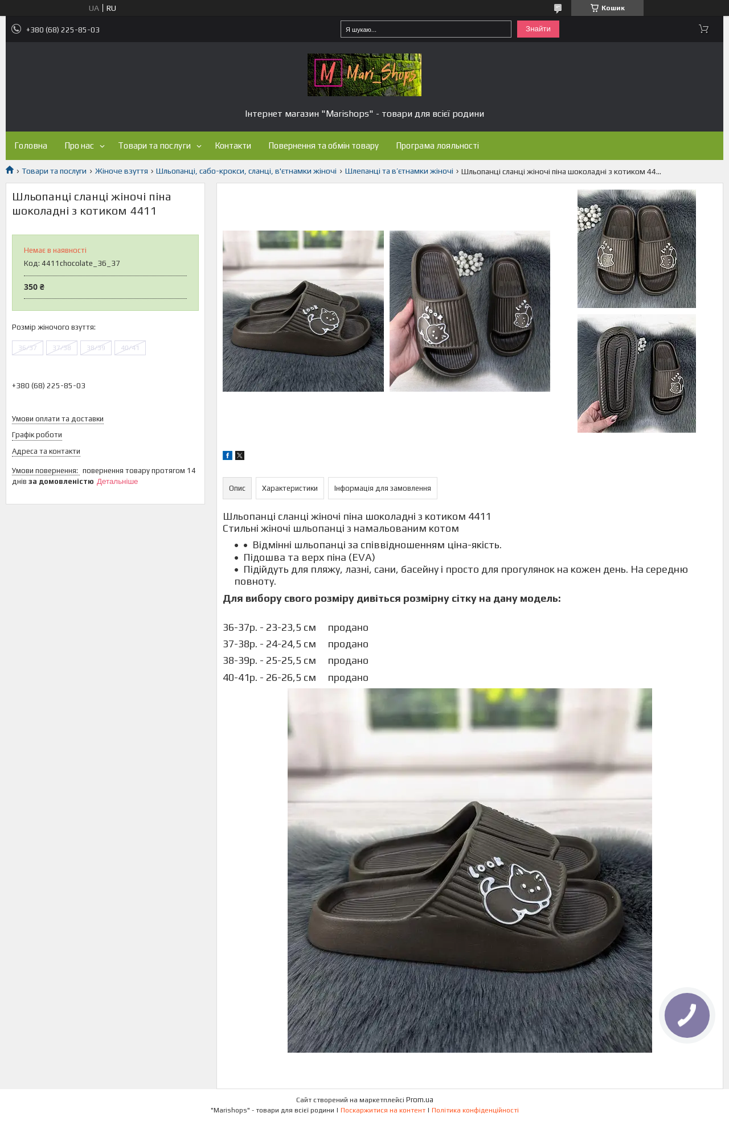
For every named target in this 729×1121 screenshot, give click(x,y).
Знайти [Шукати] (538, 28)
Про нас (79, 145)
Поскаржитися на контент (383, 1110)
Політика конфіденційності (475, 1110)
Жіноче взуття (121, 170)
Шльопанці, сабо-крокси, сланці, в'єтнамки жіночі (246, 170)
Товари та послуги (154, 145)
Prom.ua (419, 1099)
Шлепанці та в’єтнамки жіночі (399, 170)
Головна (30, 145)
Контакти (233, 145)
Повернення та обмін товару (323, 145)
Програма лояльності (437, 145)
